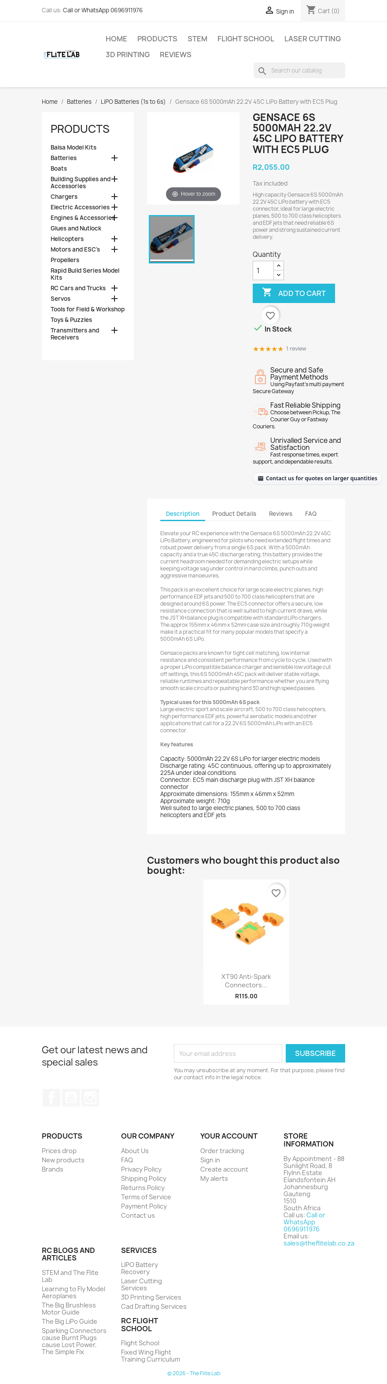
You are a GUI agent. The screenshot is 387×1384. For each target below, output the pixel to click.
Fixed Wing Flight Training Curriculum (150, 1355)
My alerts (214, 1178)
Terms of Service (146, 1197)
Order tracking (222, 1151)
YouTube (71, 1097)
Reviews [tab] (280, 514)
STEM (197, 39)
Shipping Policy (143, 1178)
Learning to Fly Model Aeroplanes (73, 1292)
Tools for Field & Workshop (88, 309)
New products (63, 1160)
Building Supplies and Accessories (81, 182)
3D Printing (128, 54)
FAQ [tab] (311, 514)
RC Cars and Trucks (78, 288)
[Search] (299, 70)
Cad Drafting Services (154, 1306)
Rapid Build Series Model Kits (85, 274)
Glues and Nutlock (76, 228)
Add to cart (294, 293)
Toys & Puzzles (71, 320)
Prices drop (59, 1151)
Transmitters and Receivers (75, 334)
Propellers (65, 260)
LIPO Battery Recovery (139, 1268)
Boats (59, 168)
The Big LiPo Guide (69, 1321)
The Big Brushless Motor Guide (69, 1308)
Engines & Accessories (83, 218)
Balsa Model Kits (73, 147)
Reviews (176, 54)
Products (157, 39)
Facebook (51, 1097)
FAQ (127, 1160)
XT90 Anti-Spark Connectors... (246, 981)
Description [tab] (182, 514)
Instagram (90, 1097)
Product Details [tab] (234, 514)
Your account (229, 1136)
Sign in (210, 1160)
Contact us (138, 1215)
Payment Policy (144, 1206)
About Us (135, 1151)
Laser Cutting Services (141, 1284)
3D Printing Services (151, 1297)
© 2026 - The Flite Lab (193, 1373)
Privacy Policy (141, 1169)
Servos (60, 299)
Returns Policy (143, 1187)
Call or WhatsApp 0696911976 (103, 10)
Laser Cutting (312, 39)
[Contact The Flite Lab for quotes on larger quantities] (317, 478)
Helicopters (67, 239)
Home (116, 39)
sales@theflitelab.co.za (319, 1243)
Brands (52, 1169)
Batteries (64, 158)
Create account (224, 1169)
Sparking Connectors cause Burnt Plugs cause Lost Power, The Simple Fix (74, 1341)
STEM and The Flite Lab (70, 1276)
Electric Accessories (80, 207)
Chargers (64, 197)
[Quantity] (263, 270)
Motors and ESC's (75, 249)
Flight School (245, 39)
